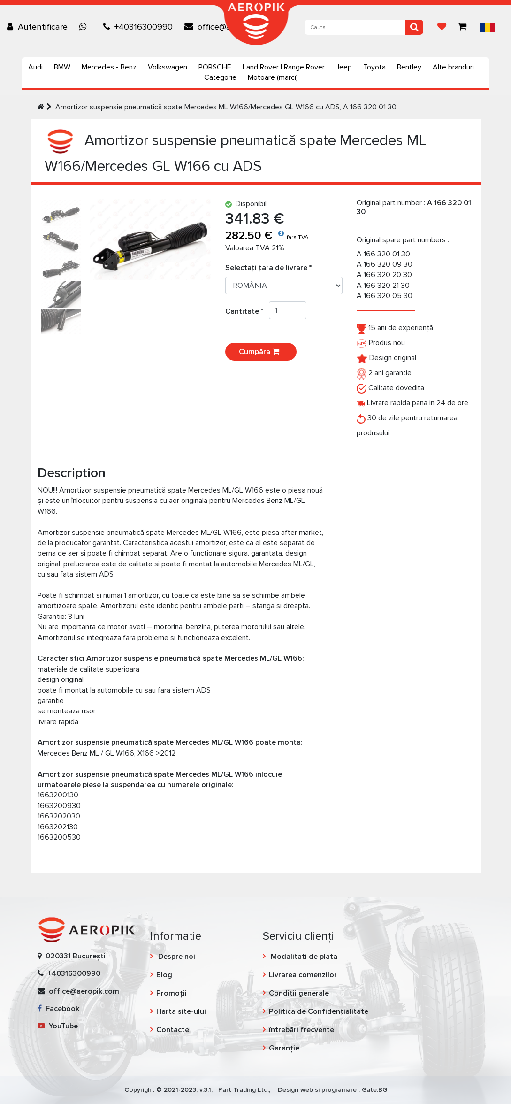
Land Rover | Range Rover (284, 67)
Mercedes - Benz (109, 67)
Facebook (58, 1008)
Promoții (171, 993)
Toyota (374, 67)
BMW (62, 67)
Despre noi (175, 956)
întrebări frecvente (301, 1030)
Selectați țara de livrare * (268, 267)
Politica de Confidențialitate (318, 1011)
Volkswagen (167, 67)
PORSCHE (214, 67)
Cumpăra (261, 351)
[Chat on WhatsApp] (85, 27)
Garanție (284, 1048)
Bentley (409, 67)
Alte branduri (453, 67)
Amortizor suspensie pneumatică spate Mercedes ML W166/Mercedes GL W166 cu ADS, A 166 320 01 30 (226, 107)
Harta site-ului (181, 1011)
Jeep (344, 67)
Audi (35, 67)
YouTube (58, 1026)
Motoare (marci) (273, 77)
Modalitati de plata (303, 956)
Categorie (220, 77)
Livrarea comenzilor (303, 975)
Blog (164, 975)
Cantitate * (247, 311)
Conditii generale (299, 993)
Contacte (172, 1030)
